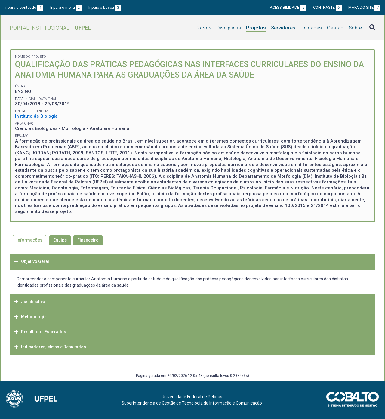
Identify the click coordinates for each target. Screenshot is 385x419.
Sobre (355, 28)
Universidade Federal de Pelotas (192, 396)
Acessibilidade (288, 7)
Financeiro (88, 240)
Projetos (256, 28)
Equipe (60, 240)
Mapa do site (364, 7)
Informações (29, 240)
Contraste (327, 7)
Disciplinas (229, 28)
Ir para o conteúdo (24, 7)
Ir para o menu (66, 7)
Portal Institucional (50, 28)
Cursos (203, 28)
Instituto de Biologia (36, 116)
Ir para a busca (104, 7)
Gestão (335, 28)
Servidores (283, 28)
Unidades (311, 28)
